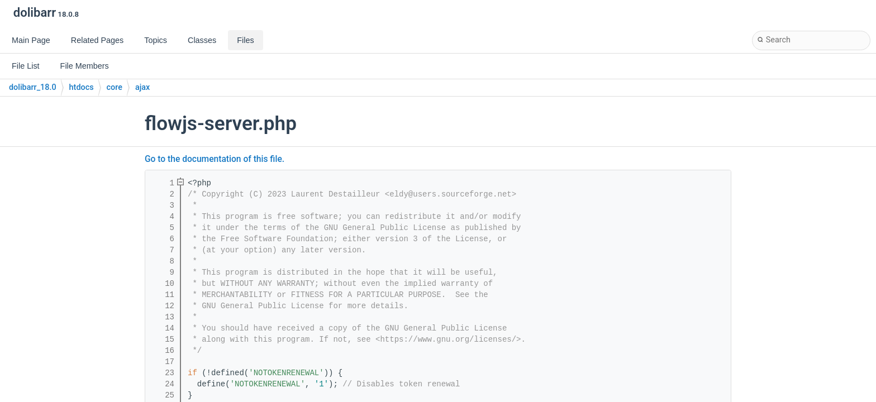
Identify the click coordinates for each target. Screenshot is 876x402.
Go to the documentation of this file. (214, 159)
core (114, 87)
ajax (142, 87)
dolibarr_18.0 (32, 87)
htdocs (81, 87)
